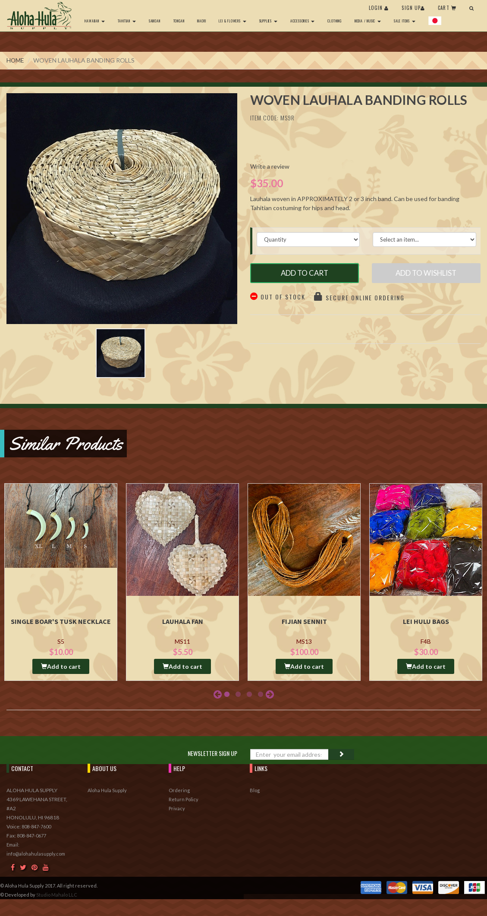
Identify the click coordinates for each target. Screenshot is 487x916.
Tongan (178, 20)
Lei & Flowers (231, 20)
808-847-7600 (36, 828)
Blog (255, 792)
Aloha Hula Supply (107, 792)
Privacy (177, 810)
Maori (201, 20)
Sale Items (404, 20)
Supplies (267, 20)
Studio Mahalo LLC (56, 897)
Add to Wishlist (426, 274)
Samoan (154, 20)
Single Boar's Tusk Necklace (61, 623)
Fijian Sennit (304, 623)
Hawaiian (94, 20)
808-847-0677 (31, 837)
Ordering (179, 792)
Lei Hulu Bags (426, 623)
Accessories (301, 20)
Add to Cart (304, 274)
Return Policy (183, 801)
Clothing (334, 20)
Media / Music (367, 20)
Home (15, 60)
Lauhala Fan (182, 623)
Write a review (269, 166)
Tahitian (126, 20)
